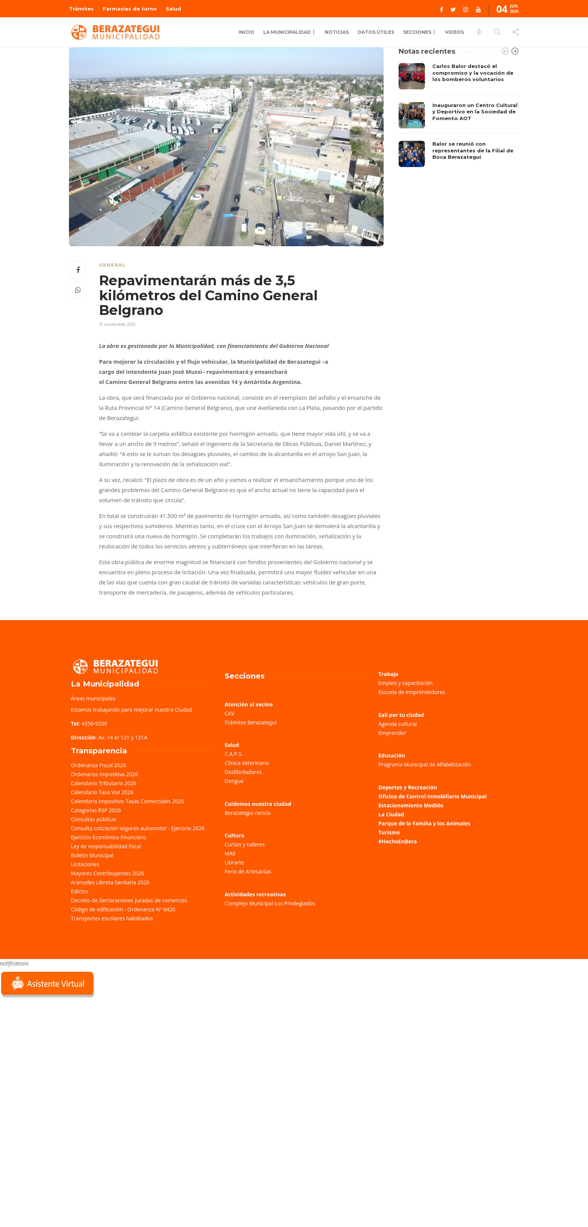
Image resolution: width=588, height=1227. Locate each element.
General (112, 265)
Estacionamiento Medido (410, 805)
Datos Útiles (376, 32)
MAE (230, 853)
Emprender (392, 732)
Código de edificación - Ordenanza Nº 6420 (123, 909)
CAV (229, 713)
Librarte (234, 862)
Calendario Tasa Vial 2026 (102, 792)
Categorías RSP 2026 (96, 810)
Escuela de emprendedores (411, 692)
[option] (459, 115)
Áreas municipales (93, 698)
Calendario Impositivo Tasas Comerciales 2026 (127, 801)
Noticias (337, 32)
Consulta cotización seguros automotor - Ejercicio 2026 (138, 828)
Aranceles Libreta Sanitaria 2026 (110, 882)
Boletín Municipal (92, 855)
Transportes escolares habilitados (112, 918)
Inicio (246, 32)
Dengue (234, 780)
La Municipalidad (287, 32)
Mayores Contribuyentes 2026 (107, 873)
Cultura (234, 835)
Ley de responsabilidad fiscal (106, 846)
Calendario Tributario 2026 (103, 783)
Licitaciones (85, 864)
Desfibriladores (243, 771)
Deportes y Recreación (407, 787)
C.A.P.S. (234, 753)
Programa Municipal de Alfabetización (424, 764)
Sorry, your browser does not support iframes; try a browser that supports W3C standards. (56, 1052)
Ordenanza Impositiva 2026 (104, 774)
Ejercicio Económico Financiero (108, 837)
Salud (173, 9)
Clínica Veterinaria (247, 762)
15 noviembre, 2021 (117, 324)
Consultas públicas (94, 819)
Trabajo (388, 673)
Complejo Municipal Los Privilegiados (270, 903)
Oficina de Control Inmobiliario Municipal (432, 796)
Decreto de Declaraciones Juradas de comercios (129, 900)
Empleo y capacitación (405, 683)
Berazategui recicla (248, 812)
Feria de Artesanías (248, 871)
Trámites (81, 9)
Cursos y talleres (245, 844)
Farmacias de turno (130, 9)
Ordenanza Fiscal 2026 (98, 765)
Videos (454, 32)
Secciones (417, 32)
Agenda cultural (397, 723)
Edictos (79, 891)
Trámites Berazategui (250, 722)
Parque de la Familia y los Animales (424, 823)
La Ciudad (391, 814)
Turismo (389, 832)
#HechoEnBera (397, 841)
